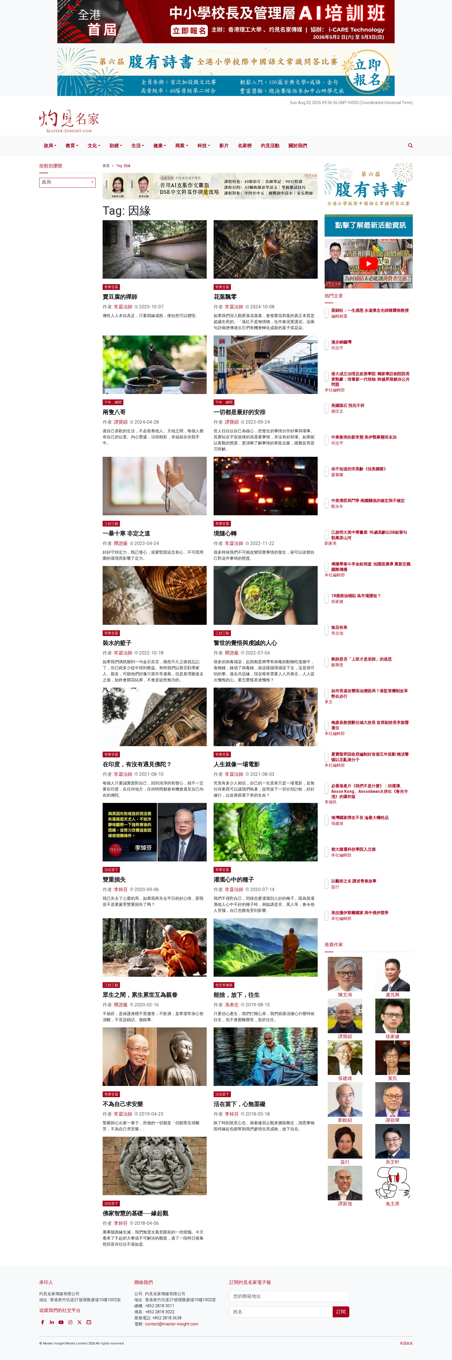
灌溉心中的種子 (234, 879)
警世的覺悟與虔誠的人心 (245, 643)
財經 (114, 145)
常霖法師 (123, 307)
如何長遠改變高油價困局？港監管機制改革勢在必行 (387, 696)
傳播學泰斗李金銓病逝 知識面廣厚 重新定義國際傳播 (386, 569)
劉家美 (371, 548)
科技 (202, 145)
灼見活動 (270, 145)
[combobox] (67, 183)
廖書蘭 (371, 480)
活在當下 (111, 870)
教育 (70, 145)
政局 (48, 145)
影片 (224, 145)
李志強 (371, 633)
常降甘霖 (111, 287)
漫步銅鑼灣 (375, 342)
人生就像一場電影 (237, 764)
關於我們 (298, 145)
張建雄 (371, 828)
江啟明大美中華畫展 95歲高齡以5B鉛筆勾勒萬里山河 (387, 537)
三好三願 (111, 524)
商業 (179, 145)
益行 (369, 886)
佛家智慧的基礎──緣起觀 (135, 1213)
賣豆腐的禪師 (120, 296)
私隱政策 (406, 1343)
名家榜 (245, 145)
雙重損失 (114, 879)
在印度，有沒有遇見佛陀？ (137, 764)
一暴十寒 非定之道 (126, 533)
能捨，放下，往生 (237, 994)
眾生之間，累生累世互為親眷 (140, 994)
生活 (136, 145)
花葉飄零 (225, 296)
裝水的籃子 (117, 643)
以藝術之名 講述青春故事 (387, 881)
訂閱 (341, 1311)
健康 (158, 145)
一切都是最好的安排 (239, 412)
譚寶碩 (121, 422)
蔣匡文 (371, 411)
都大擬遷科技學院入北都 (387, 849)
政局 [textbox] (46, 182)
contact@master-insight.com (171, 1324)
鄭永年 (371, 511)
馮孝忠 (232, 1005)
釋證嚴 (121, 543)
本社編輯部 (375, 390)
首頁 (106, 166)
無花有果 (373, 627)
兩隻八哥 (114, 412)
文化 (92, 145)
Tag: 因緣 (123, 166)
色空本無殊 (224, 985)
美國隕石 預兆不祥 (381, 405)
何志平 (371, 348)
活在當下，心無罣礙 (239, 1104)
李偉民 (371, 802)
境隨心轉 (225, 533)
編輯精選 (373, 321)
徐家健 (371, 606)
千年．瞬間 (113, 402)
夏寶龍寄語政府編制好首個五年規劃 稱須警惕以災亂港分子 (387, 759)
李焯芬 (121, 889)
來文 (369, 707)
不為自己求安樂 (123, 1104)
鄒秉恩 (371, 670)
